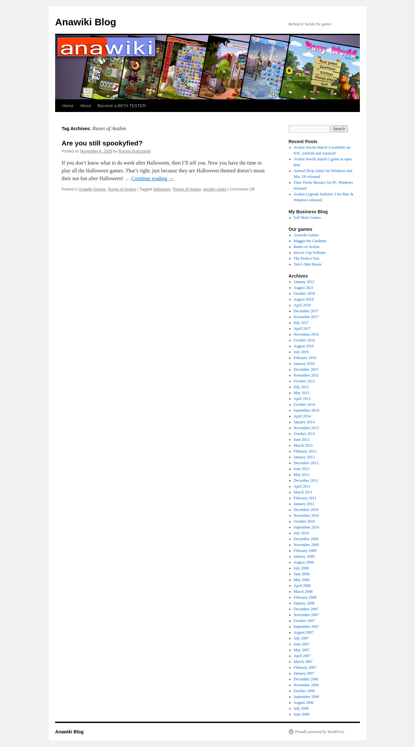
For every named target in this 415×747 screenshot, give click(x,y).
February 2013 (305, 451)
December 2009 (306, 539)
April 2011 (302, 486)
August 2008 (304, 562)
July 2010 (301, 533)
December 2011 (306, 480)
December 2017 (306, 311)
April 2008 (302, 585)
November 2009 (306, 544)
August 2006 (304, 702)
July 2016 (301, 352)
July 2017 (301, 322)
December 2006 (306, 679)
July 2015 (301, 387)
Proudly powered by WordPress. (320, 731)
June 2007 (302, 644)
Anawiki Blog (85, 22)
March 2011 (303, 492)
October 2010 (304, 521)
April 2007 (302, 656)
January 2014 (304, 422)
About (85, 105)
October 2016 (304, 340)
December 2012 (306, 463)
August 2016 (304, 346)
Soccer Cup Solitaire (310, 252)
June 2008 (302, 574)
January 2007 (304, 673)
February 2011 (305, 498)
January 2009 (304, 556)
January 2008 (304, 603)
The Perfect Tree (307, 258)
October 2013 (304, 433)
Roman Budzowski (135, 151)
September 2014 (306, 410)
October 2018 (304, 293)
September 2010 (306, 527)
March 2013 (303, 445)
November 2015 (306, 375)
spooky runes (214, 189)
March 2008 (303, 591)
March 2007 (303, 661)
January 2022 (304, 282)
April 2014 (302, 416)
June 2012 (302, 469)
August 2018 (304, 299)
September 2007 (306, 626)
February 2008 (305, 597)
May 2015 (302, 393)
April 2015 (302, 398)
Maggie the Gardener (310, 241)
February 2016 (305, 357)
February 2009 (305, 550)
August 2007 (304, 632)
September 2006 (306, 696)
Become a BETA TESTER (122, 105)
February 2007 (305, 667)
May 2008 (302, 580)
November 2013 (306, 428)
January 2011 (304, 504)
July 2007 (301, 638)
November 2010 (306, 515)
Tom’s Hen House (308, 264)
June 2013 (302, 439)
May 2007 (302, 650)
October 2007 (304, 620)
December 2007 (306, 609)
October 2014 (304, 404)
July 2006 (301, 708)
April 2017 (302, 328)
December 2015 (306, 369)
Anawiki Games (92, 189)
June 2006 (302, 714)
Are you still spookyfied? (102, 143)
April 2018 (302, 305)
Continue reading (152, 178)
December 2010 (306, 509)
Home (68, 105)
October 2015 (304, 381)
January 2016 (304, 363)
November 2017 (306, 317)
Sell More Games (307, 217)
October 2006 (304, 691)
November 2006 (306, 685)
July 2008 (301, 568)
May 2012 (302, 474)
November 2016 (306, 334)
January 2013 (304, 457)
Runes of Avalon (122, 189)
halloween (162, 189)
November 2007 (306, 615)
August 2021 (304, 287)
